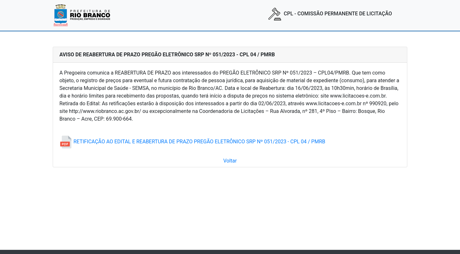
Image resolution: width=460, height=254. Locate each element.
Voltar (230, 161)
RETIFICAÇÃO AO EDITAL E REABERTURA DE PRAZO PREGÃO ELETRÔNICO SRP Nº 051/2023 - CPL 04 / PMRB (192, 142)
